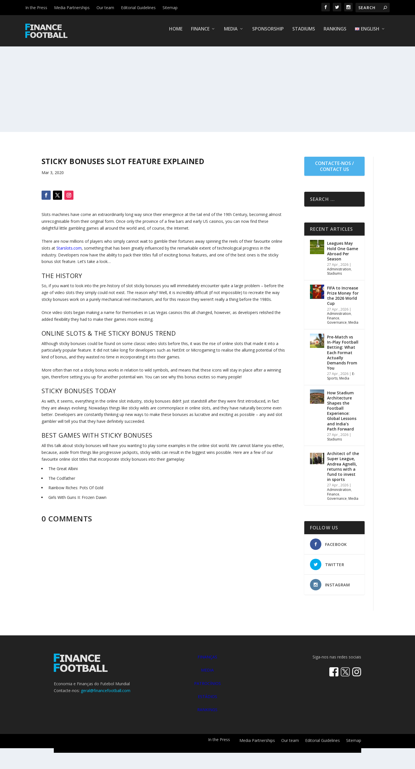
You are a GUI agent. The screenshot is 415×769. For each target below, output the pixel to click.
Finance (200, 33)
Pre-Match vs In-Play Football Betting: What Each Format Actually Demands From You (342, 356)
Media (231, 33)
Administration (339, 273)
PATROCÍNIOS (207, 687)
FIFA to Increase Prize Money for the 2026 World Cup (343, 299)
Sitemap (170, 7)
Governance (337, 326)
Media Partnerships (72, 7)
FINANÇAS (207, 661)
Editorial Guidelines (138, 7)
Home (175, 33)
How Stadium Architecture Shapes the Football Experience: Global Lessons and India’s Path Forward (341, 415)
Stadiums (303, 33)
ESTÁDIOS (207, 700)
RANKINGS (207, 713)
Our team (105, 7)
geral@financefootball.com (105, 694)
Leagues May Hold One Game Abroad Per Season (342, 255)
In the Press (36, 7)
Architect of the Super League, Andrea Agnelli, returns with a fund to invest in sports (343, 470)
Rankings (335, 33)
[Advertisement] (207, 93)
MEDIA (207, 674)
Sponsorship (268, 33)
